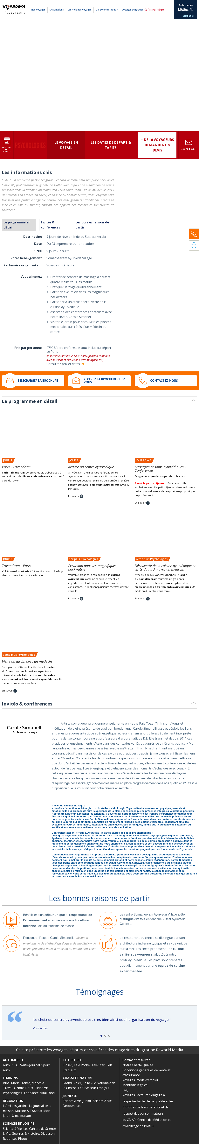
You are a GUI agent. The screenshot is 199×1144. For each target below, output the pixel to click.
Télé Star (98, 1065)
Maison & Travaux (28, 1111)
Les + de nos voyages (80, 9)
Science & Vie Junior (77, 1101)
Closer (67, 1065)
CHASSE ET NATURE (77, 1078)
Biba (6, 1083)
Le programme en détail (17, 224)
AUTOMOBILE (13, 1060)
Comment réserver (134, 2)
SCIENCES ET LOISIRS (18, 1123)
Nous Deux (25, 1088)
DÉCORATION (13, 1101)
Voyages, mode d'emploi (140, 1080)
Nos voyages (38, 9)
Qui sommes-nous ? (107, 9)
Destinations (57, 9)
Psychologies (12, 1093)
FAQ (125, 1090)
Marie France (20, 1083)
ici (82, 364)
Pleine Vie (41, 1088)
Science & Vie (12, 1128)
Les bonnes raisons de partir (92, 224)
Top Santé (31, 1093)
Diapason (48, 1133)
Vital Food (47, 1093)
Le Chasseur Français (93, 1088)
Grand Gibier (72, 1083)
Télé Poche (82, 1065)
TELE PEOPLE (72, 1060)
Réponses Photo (15, 1138)
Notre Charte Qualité (137, 1065)
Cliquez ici (188, 16)
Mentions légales (151, 2)
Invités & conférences (50, 224)
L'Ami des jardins (15, 1106)
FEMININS (10, 1078)
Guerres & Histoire (25, 1133)
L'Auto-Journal (29, 1065)
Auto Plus (10, 1065)
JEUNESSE (70, 1096)
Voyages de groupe (132, 9)
